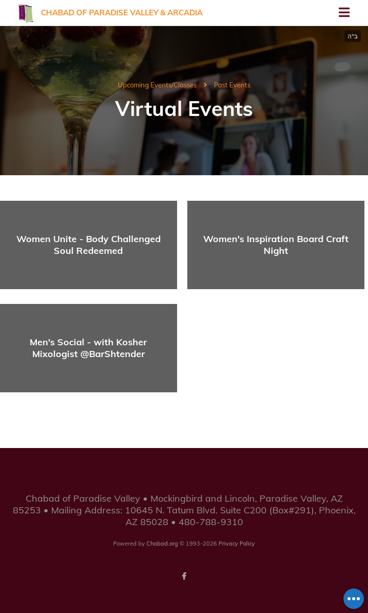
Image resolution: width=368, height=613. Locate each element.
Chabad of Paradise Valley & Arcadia (122, 12)
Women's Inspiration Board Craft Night (276, 244)
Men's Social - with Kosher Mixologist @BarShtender (88, 348)
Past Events (232, 85)
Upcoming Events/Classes (157, 85)
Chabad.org (162, 543)
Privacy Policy (237, 543)
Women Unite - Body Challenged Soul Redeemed (88, 244)
